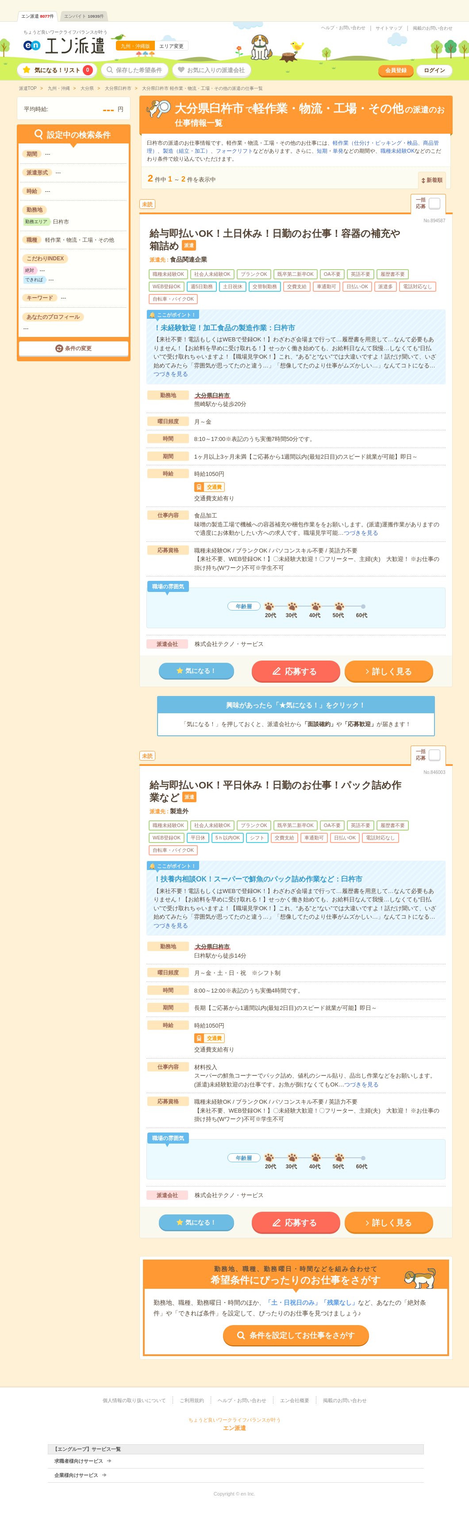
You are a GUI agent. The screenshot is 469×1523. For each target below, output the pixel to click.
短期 (322, 151)
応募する (301, 671)
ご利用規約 (192, 1400)
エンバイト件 (84, 16)
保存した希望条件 (139, 70)
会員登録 (396, 70)
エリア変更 (171, 46)
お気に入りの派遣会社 (216, 70)
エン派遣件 (37, 16)
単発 (338, 151)
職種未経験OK (398, 151)
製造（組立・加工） (187, 151)
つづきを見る (171, 374)
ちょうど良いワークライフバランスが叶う (65, 32)
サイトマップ (389, 28)
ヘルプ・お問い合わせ (343, 28)
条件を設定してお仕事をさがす (302, 1335)
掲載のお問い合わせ (433, 28)
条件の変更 (78, 348)
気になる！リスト (64, 70)
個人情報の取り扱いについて (134, 1400)
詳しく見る (392, 671)
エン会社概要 (294, 1400)
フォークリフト (234, 151)
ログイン (434, 70)
